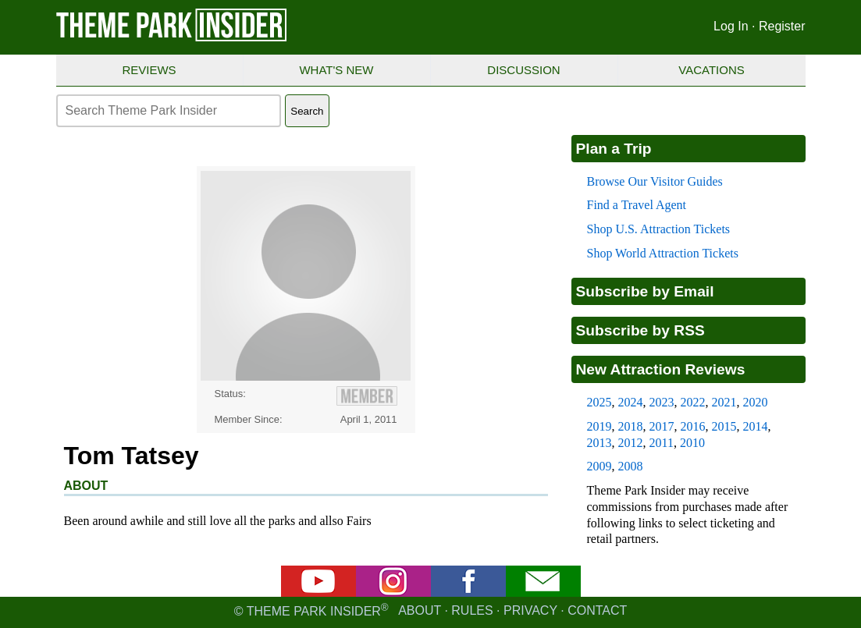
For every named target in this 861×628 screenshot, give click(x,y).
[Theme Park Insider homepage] (172, 37)
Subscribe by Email (645, 291)
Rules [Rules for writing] (472, 611)
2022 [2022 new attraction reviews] (693, 402)
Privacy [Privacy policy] (530, 611)
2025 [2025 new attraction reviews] (599, 402)
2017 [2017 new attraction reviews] (661, 426)
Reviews (149, 69)
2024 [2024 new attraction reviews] (630, 402)
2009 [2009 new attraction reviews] (599, 466)
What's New (336, 69)
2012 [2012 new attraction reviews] (630, 442)
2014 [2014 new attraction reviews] (755, 426)
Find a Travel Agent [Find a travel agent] (637, 204)
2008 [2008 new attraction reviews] (630, 466)
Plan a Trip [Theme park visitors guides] (614, 148)
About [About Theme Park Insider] (419, 611)
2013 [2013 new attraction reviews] (599, 442)
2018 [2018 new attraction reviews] (630, 426)
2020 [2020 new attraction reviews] (755, 402)
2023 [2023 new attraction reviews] (661, 402)
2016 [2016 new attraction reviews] (693, 426)
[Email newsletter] (543, 592)
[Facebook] (468, 592)
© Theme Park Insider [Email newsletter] (316, 611)
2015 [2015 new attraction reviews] (724, 426)
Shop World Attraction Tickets (662, 253)
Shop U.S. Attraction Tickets (659, 229)
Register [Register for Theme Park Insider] (782, 26)
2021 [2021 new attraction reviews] (724, 402)
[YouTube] (318, 592)
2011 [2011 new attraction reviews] (661, 442)
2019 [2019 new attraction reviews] (599, 426)
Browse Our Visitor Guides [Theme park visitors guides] (655, 181)
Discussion (523, 69)
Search (306, 111)
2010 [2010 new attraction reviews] (692, 442)
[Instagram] (393, 592)
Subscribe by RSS (640, 330)
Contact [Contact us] (597, 611)
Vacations (711, 69)
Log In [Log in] (730, 26)
